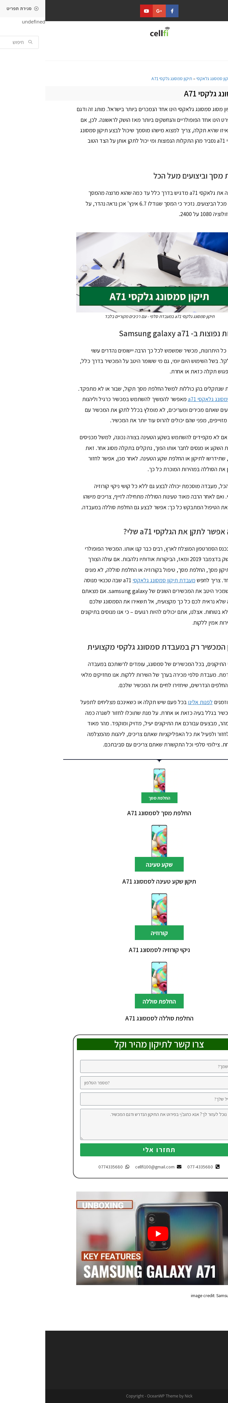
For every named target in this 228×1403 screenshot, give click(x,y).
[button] (208, 52)
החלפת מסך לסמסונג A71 (114, 813)
